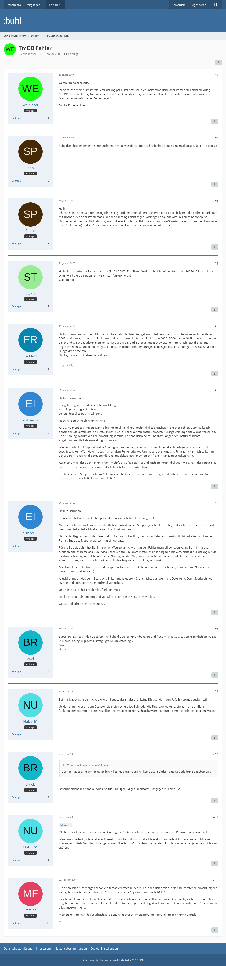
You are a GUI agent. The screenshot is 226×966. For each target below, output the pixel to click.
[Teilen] (218, 62)
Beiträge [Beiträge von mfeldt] (16, 923)
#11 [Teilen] (215, 817)
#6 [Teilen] (216, 390)
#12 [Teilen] (215, 880)
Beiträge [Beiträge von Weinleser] (16, 117)
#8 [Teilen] (216, 628)
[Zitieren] (214, 121)
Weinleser (29, 54)
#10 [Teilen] (215, 754)
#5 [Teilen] (216, 326)
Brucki (66, 825)
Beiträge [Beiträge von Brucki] (16, 671)
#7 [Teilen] (216, 503)
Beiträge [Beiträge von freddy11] (16, 369)
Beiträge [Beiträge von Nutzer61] (16, 734)
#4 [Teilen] (216, 263)
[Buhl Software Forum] (113, 20)
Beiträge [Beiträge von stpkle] (16, 306)
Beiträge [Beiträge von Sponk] (16, 180)
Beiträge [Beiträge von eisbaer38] (16, 433)
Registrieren (198, 5)
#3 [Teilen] (216, 200)
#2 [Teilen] (216, 138)
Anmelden (178, 5)
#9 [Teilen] (216, 691)
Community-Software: (113, 960)
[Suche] (215, 4)
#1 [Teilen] (216, 75)
